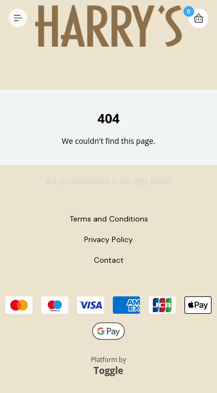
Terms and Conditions (108, 219)
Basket (198, 18)
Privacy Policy (108, 239)
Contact (109, 260)
